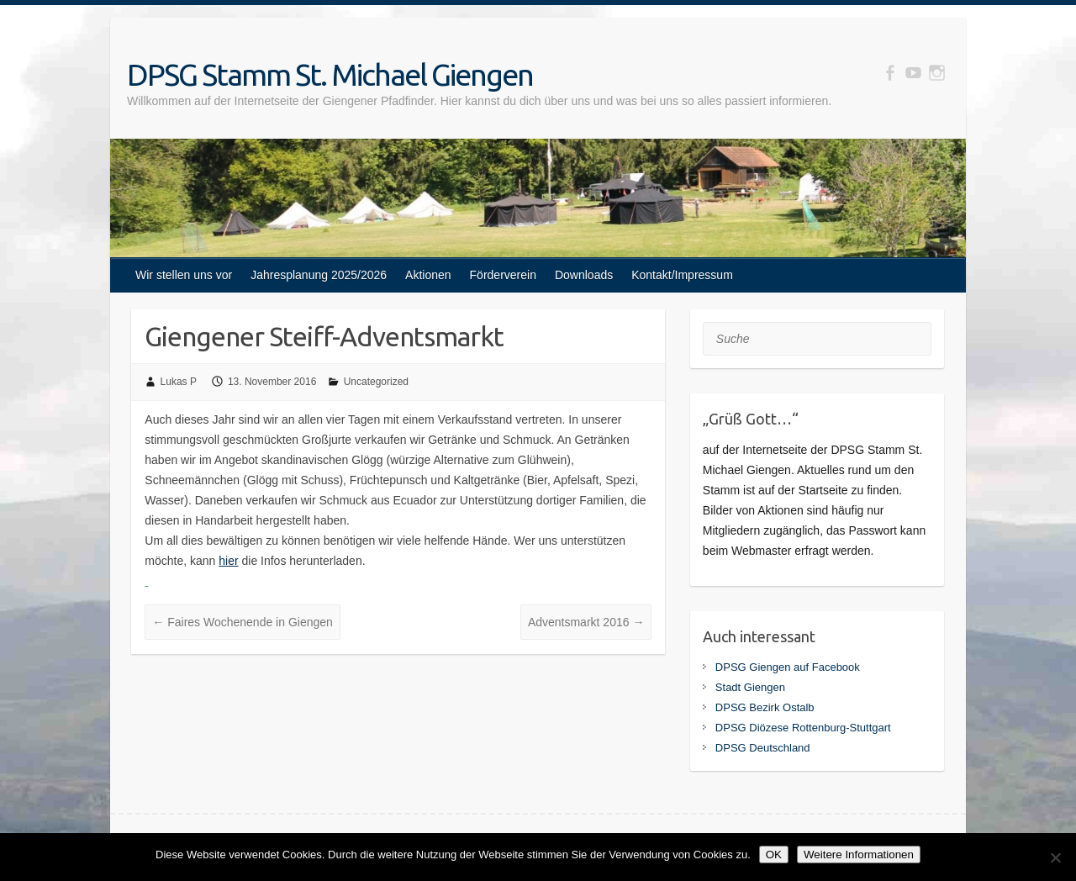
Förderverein (503, 275)
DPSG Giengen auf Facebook (787, 667)
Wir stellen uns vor (183, 275)
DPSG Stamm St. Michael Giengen (330, 74)
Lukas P (179, 382)
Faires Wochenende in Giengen (242, 622)
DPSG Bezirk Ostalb (765, 707)
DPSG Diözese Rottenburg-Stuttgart (803, 727)
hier (228, 560)
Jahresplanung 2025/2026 (319, 275)
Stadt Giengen (750, 687)
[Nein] (1055, 857)
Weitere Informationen (859, 854)
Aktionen (428, 275)
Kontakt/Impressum (682, 275)
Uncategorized (376, 382)
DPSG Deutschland (762, 747)
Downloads (584, 275)
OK (774, 854)
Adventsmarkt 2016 (586, 622)
